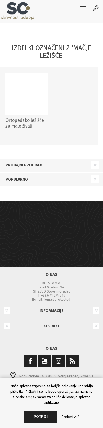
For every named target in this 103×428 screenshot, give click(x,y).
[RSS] (72, 361)
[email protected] (57, 299)
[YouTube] (44, 361)
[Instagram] (58, 361)
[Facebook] (30, 361)
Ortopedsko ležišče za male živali (24, 123)
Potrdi (41, 416)
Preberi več (70, 417)
